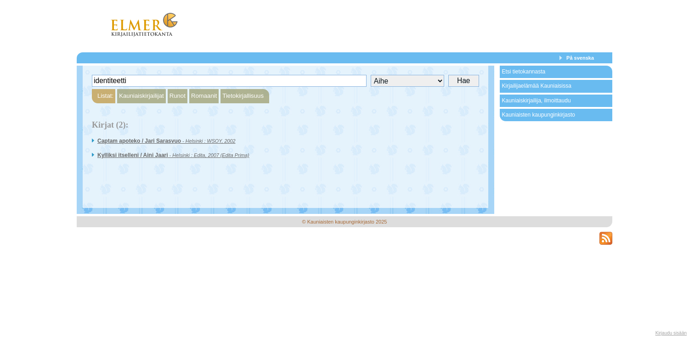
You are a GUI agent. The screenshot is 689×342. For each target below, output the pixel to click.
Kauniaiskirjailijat (141, 95)
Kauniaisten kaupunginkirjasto (538, 115)
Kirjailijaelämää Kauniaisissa (536, 86)
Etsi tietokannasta (523, 71)
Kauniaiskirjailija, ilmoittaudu (536, 100)
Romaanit (204, 95)
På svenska (580, 58)
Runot (177, 95)
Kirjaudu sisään (671, 333)
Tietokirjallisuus (243, 95)
